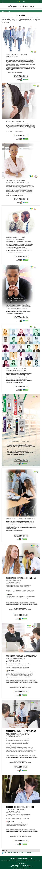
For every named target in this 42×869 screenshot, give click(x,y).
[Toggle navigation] (2, 1)
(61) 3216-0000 (24, 866)
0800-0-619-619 (22, 865)
